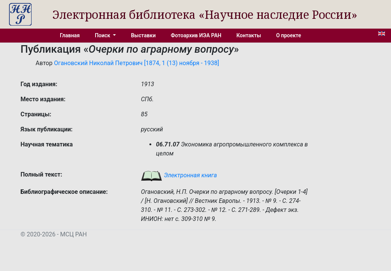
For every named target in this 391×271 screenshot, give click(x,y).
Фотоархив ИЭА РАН (196, 35)
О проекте (288, 35)
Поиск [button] (103, 35)
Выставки (143, 35)
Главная (70, 35)
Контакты (248, 35)
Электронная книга (179, 175)
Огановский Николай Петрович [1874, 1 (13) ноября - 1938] (136, 63)
